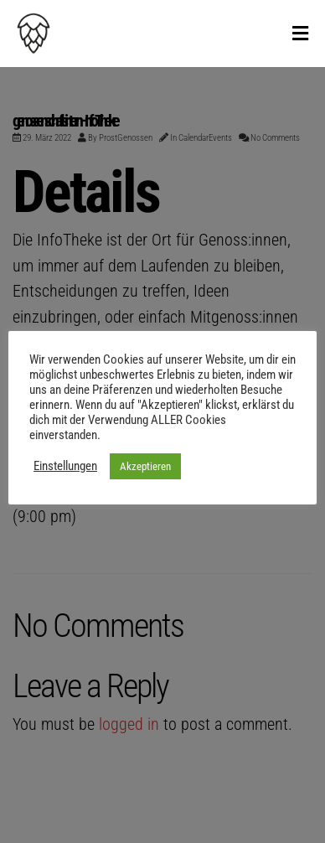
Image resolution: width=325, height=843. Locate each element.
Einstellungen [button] (65, 465)
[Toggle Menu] (300, 34)
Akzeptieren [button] (145, 466)
